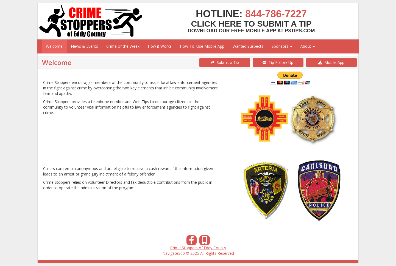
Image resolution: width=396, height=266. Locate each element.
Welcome (54, 46)
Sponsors (282, 46)
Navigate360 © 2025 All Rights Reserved (198, 253)
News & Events (84, 46)
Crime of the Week (123, 46)
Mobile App (331, 62)
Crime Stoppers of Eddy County (198, 247)
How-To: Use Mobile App (202, 46)
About (307, 46)
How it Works (160, 46)
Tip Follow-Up (278, 62)
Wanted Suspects (248, 46)
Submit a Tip (225, 62)
